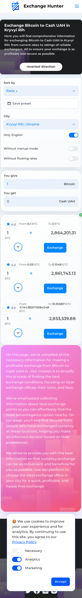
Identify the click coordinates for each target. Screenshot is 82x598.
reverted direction (41, 67)
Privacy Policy (24, 542)
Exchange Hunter (38, 6)
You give (10, 176)
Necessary (33, 551)
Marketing (33, 568)
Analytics (32, 559)
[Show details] (18, 247)
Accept (60, 581)
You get (10, 193)
